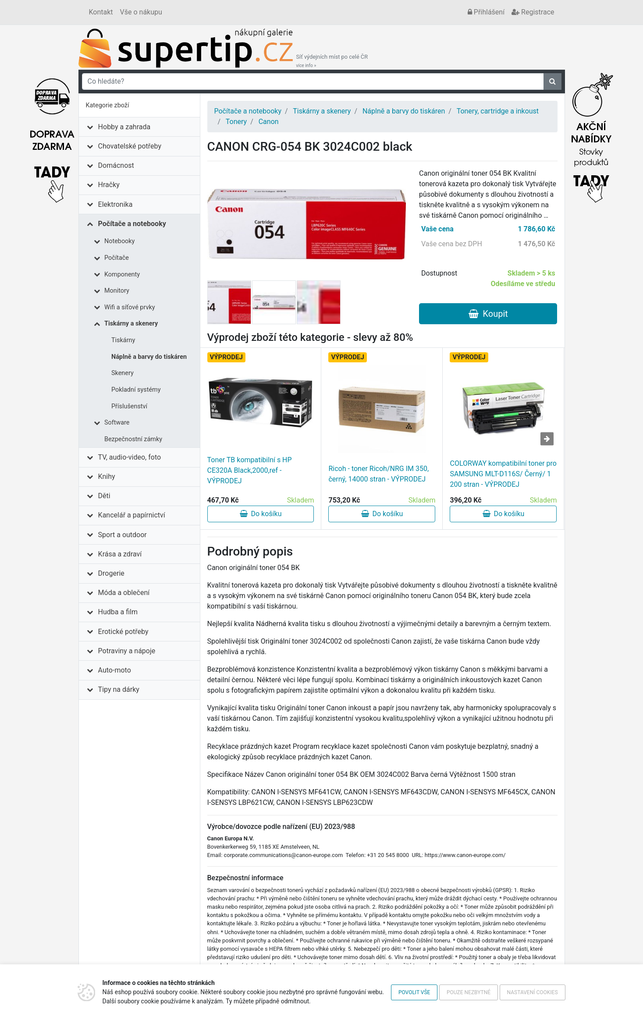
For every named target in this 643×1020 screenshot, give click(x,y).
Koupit (488, 313)
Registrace (533, 12)
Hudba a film (118, 612)
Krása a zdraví (120, 554)
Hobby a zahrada (124, 127)
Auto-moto (114, 670)
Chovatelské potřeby (129, 146)
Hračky (109, 185)
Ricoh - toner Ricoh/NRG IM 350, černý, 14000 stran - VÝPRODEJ (378, 473)
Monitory (116, 290)
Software (116, 422)
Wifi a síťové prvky (129, 307)
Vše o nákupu (141, 12)
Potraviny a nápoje (127, 651)
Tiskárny (123, 340)
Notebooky (119, 241)
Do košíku (261, 514)
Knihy (106, 476)
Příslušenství (129, 406)
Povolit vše (414, 992)
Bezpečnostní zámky (133, 439)
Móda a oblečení (124, 592)
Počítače (116, 258)
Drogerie (111, 573)
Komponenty (122, 274)
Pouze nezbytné (468, 992)
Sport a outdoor (122, 535)
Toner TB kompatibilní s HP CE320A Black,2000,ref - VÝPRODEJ (249, 470)
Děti (104, 496)
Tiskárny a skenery (131, 323)
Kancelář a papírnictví (131, 515)
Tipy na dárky (118, 689)
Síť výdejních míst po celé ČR (332, 60)
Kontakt (101, 12)
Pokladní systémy (135, 389)
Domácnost (116, 165)
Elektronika (115, 204)
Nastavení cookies (532, 992)
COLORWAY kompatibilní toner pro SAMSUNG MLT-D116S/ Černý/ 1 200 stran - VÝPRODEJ (503, 474)
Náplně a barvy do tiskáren (149, 357)
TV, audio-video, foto (129, 457)
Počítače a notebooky (132, 224)
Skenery (122, 373)
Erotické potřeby (123, 631)
